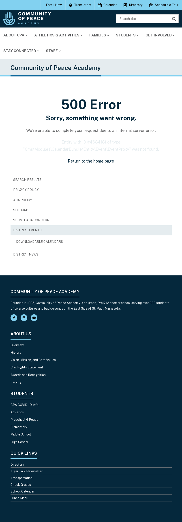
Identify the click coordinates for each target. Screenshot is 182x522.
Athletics (17, 412)
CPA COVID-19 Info (25, 405)
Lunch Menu (19, 498)
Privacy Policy (26, 190)
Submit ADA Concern (31, 220)
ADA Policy (22, 200)
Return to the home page (91, 161)
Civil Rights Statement (27, 367)
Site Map (20, 210)
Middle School (21, 434)
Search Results (27, 180)
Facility (16, 382)
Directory (17, 464)
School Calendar (22, 491)
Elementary (19, 427)
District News (25, 254)
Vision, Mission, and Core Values (33, 360)
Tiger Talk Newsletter (27, 471)
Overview (17, 345)
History (16, 352)
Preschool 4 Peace (24, 419)
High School (19, 442)
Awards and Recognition (28, 375)
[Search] (174, 18)
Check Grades (21, 484)
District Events (27, 230)
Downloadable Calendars (46, 243)
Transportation (21, 478)
